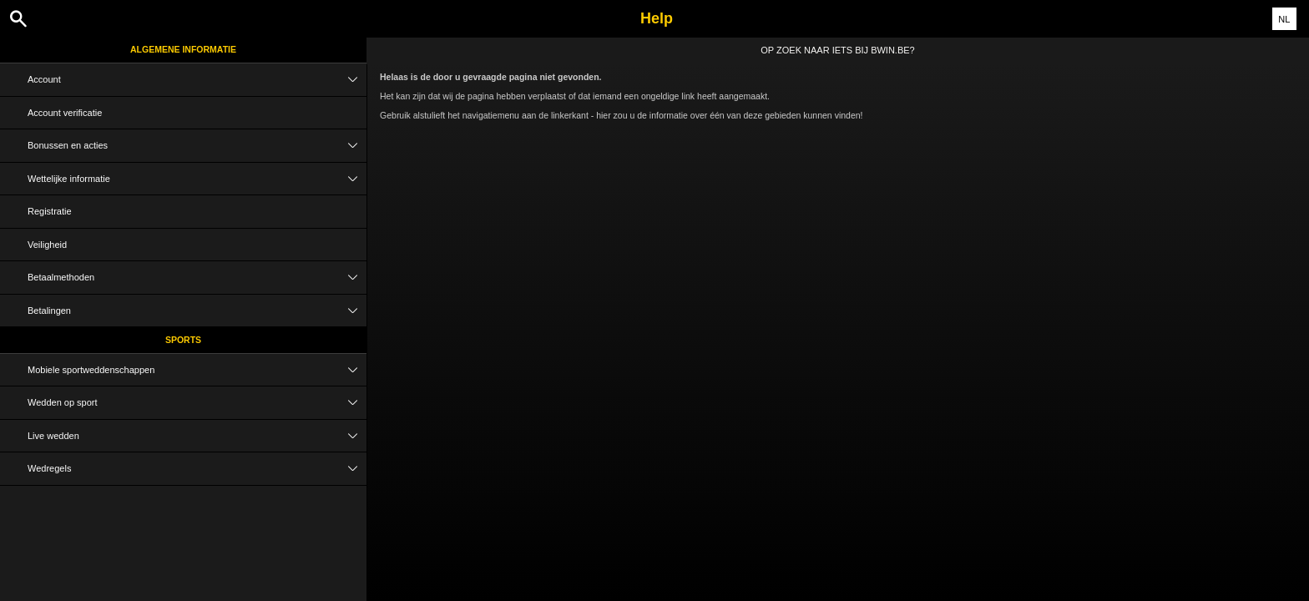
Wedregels (197, 468)
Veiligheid (47, 245)
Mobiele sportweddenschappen (197, 370)
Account (197, 79)
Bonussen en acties (197, 145)
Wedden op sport (197, 402)
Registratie (50, 211)
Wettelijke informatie (197, 179)
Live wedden (197, 436)
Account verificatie (65, 113)
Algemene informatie (183, 49)
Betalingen (197, 311)
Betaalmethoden (197, 277)
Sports (183, 340)
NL (1284, 19)
